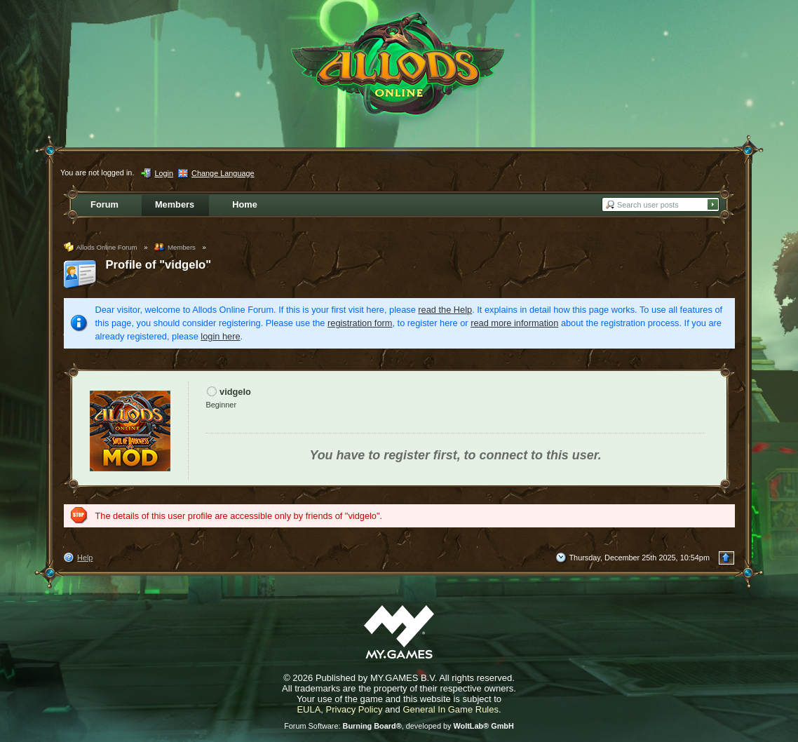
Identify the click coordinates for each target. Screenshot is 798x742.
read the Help (445, 309)
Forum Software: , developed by (399, 726)
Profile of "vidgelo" (159, 264)
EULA (308, 709)
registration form (359, 323)
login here (220, 336)
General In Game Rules (451, 709)
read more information (514, 323)
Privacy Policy (354, 709)
